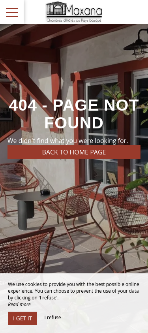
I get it (22, 318)
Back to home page (74, 152)
